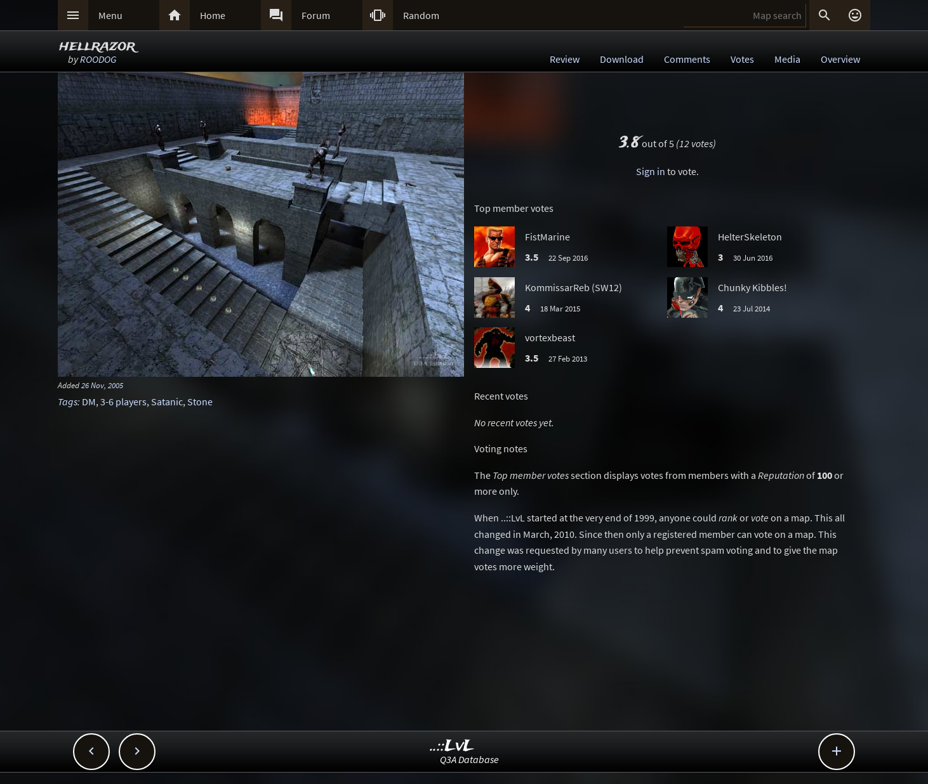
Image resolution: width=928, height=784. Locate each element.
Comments (687, 59)
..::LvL (452, 746)
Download (622, 59)
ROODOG (98, 59)
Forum (316, 15)
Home (212, 15)
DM (89, 401)
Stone (200, 401)
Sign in (650, 171)
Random (421, 15)
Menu (110, 15)
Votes (742, 59)
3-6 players (123, 401)
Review (565, 59)
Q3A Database (469, 759)
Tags (67, 401)
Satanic (167, 401)
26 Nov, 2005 (102, 385)
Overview (840, 59)
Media (787, 59)
